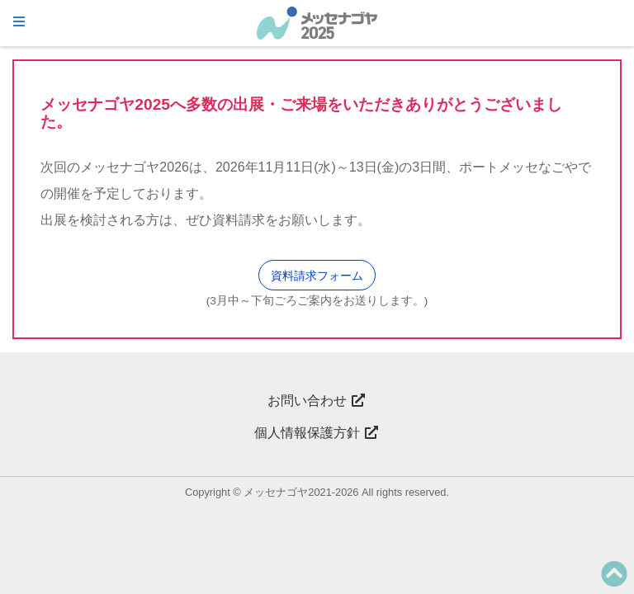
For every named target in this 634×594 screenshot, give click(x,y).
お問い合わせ (317, 401)
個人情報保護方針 (317, 433)
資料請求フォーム (317, 275)
